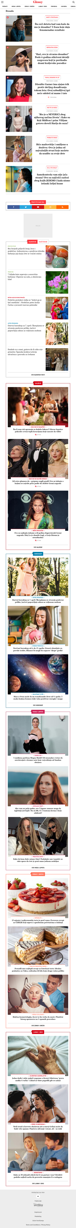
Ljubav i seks (43, 6)
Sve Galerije (38, 547)
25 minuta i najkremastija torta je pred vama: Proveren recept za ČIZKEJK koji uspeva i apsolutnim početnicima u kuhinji (38, 921)
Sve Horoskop (38, 705)
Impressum (38, 1212)
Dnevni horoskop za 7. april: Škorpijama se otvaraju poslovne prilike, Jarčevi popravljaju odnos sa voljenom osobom (26, 328)
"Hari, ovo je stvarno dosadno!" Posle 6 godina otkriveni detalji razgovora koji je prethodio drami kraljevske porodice (52, 59)
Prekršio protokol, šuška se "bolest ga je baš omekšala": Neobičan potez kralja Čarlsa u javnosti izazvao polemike (25, 302)
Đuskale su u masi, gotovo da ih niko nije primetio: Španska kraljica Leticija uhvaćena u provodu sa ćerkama (25, 352)
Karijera (64, 6)
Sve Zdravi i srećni (38, 1026)
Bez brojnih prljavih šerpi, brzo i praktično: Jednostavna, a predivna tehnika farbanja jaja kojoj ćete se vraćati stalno (26, 251)
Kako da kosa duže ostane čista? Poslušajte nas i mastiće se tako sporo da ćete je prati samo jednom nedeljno (38, 860)
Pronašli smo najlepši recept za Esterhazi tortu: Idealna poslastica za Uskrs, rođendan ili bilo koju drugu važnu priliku (38, 969)
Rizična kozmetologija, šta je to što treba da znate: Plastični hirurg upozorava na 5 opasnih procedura (38, 1018)
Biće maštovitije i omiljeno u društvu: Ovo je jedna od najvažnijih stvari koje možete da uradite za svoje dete (52, 149)
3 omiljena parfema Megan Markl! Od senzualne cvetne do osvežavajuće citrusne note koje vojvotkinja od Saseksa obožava (38, 760)
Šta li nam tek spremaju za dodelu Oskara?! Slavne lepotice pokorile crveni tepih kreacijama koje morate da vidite (38, 430)
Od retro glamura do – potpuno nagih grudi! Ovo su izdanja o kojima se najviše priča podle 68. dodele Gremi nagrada (38, 482)
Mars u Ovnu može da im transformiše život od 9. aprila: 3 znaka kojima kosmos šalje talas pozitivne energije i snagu (38, 697)
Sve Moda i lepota (38, 868)
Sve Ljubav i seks (38, 1183)
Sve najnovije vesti (38, 375)
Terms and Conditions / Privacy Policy (38, 1225)
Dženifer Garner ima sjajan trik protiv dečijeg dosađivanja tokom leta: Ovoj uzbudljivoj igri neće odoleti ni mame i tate (52, 89)
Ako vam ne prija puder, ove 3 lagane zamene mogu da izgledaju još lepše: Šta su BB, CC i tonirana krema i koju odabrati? (38, 810)
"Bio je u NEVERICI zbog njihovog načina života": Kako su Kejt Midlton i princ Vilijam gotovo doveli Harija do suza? (52, 119)
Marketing (38, 1216)
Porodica (54, 6)
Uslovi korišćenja (38, 1220)
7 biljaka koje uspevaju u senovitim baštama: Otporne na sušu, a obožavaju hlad (24, 277)
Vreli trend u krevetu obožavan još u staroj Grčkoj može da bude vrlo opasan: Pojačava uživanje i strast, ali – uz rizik (38, 1127)
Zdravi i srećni (29, 6)
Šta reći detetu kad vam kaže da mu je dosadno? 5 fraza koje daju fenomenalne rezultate (52, 26)
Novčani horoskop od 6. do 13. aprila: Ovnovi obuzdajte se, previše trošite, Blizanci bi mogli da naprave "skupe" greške (38, 649)
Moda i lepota (16, 6)
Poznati (5, 6)
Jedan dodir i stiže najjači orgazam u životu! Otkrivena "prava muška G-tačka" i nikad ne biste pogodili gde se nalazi (38, 1079)
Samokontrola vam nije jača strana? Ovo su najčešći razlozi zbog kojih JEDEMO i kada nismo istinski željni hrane (52, 179)
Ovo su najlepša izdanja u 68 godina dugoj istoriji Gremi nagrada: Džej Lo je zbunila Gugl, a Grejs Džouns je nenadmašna (37, 535)
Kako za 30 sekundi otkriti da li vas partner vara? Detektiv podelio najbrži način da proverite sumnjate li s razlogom (38, 1176)
